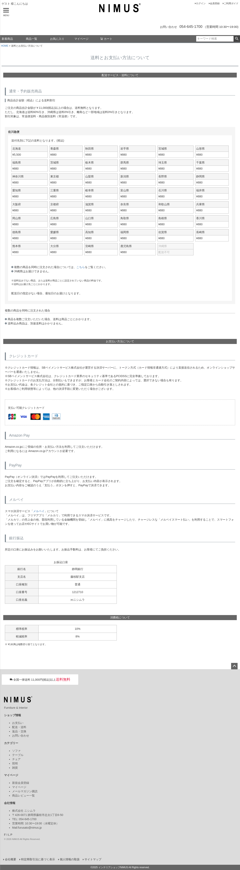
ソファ (16, 750)
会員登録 (215, 3)
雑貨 (15, 767)
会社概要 (10, 859)
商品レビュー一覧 (23, 795)
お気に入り (57, 38)
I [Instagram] (6, 834)
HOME (4, 45)
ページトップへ (234, 666)
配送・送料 (19, 727)
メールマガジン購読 (25, 791)
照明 (15, 763)
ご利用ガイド (231, 3)
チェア (16, 759)
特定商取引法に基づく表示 (38, 859)
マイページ (81, 38)
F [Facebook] (5, 834)
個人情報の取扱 (70, 859)
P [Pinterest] (11, 834)
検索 (237, 39)
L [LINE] (8, 834)
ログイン (201, 3)
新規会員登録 (20, 782)
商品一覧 (31, 38)
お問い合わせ (20, 735)
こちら (80, 267)
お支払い (17, 722)
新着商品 (7, 38)
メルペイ (38, 511)
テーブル (17, 755)
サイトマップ (92, 859)
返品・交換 (19, 731)
